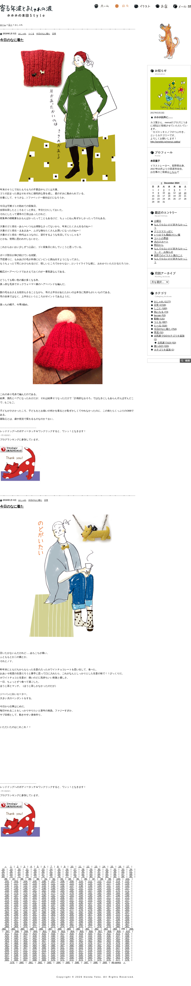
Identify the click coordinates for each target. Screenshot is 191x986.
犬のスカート (161, 241)
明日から (159, 245)
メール (182, 6)
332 (62, 919)
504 (90, 948)
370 (25, 926)
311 (127, 914)
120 (44, 883)
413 (25, 933)
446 (71, 938)
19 (11, 869)
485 (44, 945)
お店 (161, 6)
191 (53, 895)
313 (16, 917)
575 (99, 960)
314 (25, 917)
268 (118, 907)
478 (108, 943)
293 (90, 912)
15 (112, 866)
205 (53, 898)
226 (118, 900)
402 (53, 931)
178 (62, 893)
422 (108, 933)
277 (71, 910)
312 (7, 917)
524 (16, 952)
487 (62, 945)
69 (3, 876)
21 (27, 869)
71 (19, 876)
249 (71, 905)
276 (62, 910)
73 (35, 876)
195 (90, 895)
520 (108, 950)
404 (72, 931)
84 (123, 876)
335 (90, 919)
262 (62, 907)
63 (91, 874)
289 (53, 912)
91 (46, 879)
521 (118, 950)
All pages (116, 962)
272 (25, 910)
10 (72, 866)
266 (99, 907)
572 (71, 960)
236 (81, 902)
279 (90, 910)
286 (25, 912)
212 (118, 898)
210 (99, 898)
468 (16, 943)
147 (34, 888)
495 (7, 948)
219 (53, 900)
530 (71, 952)
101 (127, 879)
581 (30, 962)
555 (44, 957)
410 (128, 931)
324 (118, 917)
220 (62, 900)
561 (99, 957)
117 (16, 883)
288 (44, 912)
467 (7, 943)
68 (131, 874)
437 (118, 936)
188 (25, 895)
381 (127, 926)
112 (99, 881)
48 (107, 872)
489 (81, 945)
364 (99, 924)
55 (27, 874)
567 (25, 960)
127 (108, 883)
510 (16, 950)
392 (96, 929)
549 (118, 955)
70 (11, 876)
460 (71, 941)
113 (108, 881)
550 (127, 955)
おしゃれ (22, 34)
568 (34, 960)
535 (118, 952)
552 (16, 957)
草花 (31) (159, 332)
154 (99, 888)
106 (44, 881)
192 (62, 895)
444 (53, 938)
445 (62, 938)
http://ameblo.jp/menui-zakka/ (165, 141)
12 (88, 866)
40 (43, 872)
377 (90, 926)
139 (90, 886)
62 (83, 874)
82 (107, 876)
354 (7, 924)
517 (81, 950)
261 (53, 907)
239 (108, 902)
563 (118, 957)
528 (53, 952)
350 (99, 922)
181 (90, 893)
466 (127, 941)
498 (34, 948)
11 (80, 866)
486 (53, 945)
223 (90, 900)
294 (99, 912)
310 (118, 914)
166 (81, 891)
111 (90, 881)
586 (77, 962)
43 (67, 872)
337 (108, 919)
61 (75, 874)
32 (115, 869)
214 (7, 900)
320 (81, 917)
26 (67, 869)
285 (16, 912)
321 (90, 917)
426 (16, 936)
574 (90, 960)
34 (131, 869)
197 (108, 895)
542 (53, 955)
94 (70, 879)
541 (44, 955)
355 (16, 924)
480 (127, 943)
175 (34, 893)
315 (34, 917)
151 (71, 888)
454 (16, 941)
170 (118, 891)
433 (81, 936)
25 (59, 869)
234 (62, 902)
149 (53, 888)
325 (127, 917)
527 (44, 952)
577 (118, 960)
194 (81, 895)
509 (7, 950)
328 (25, 919)
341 (16, 922)
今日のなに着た (43, 34)
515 (62, 950)
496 (16, 948)
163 (53, 891)
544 (71, 955)
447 (81, 938)
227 (127, 900)
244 (25, 905)
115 (127, 881)
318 (62, 917)
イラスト (142, 6)
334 (81, 919)
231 (34, 902)
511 (25, 950)
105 (34, 881)
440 (16, 938)
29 (91, 869)
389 (68, 929)
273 (34, 910)
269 (127, 907)
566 (16, 960)
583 (49, 962)
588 (95, 962)
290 (62, 912)
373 (53, 926)
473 (62, 943)
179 (71, 893)
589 (104, 962)
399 (26, 931)
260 (44, 907)
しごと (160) (160, 308)
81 (99, 876)
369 (16, 926)
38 (27, 872)
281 (108, 910)
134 (44, 886)
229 (16, 902)
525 (25, 952)
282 (118, 910)
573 (81, 960)
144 (7, 888)
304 (62, 914)
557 (62, 957)
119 (34, 883)
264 (81, 907)
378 (99, 926)
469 (25, 943)
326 (7, 919)
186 (7, 895)
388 (59, 929)
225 (108, 900)
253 (108, 905)
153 (90, 888)
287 (34, 912)
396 (131, 929)
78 (75, 876)
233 (53, 902)
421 (99, 933)
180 (81, 893)
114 (118, 881)
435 (99, 936)
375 (71, 926)
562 (108, 957)
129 (127, 883)
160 (25, 891)
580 (21, 962)
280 (99, 910)
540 (34, 955)
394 (115, 929)
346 (62, 922)
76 (59, 876)
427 (25, 936)
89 (30, 879)
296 (118, 912)
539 (25, 955)
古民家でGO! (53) (167, 342)
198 (118, 895)
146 (25, 888)
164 (62, 891)
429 (44, 936)
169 (108, 891)
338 (118, 919)
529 (62, 952)
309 (108, 914)
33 (123, 869)
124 (81, 883)
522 (127, 950)
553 (25, 957)
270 (7, 910)
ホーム (101, 6)
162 (44, 891)
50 (123, 872)
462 (90, 941)
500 (53, 948)
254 (118, 905)
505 (99, 948)
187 (16, 895)
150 (62, 888)
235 (71, 902)
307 (90, 914)
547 (99, 955)
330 (44, 919)
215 (16, 900)
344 (44, 922)
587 (86, 962)
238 (99, 902)
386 (41, 929)
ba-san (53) (160, 315)
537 (7, 955)
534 (108, 952)
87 (14, 879)
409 (118, 931)
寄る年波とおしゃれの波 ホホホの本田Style (26, 11)
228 (7, 902)
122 (62, 883)
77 (67, 876)
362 (81, 924)
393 (105, 929)
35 (3, 872)
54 (19, 874)
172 (7, 893)
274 (44, 910)
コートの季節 (161, 238)
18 (3, 869)
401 (44, 931)
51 (131, 872)
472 (53, 943)
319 (71, 917)
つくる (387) (160, 322)
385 (31, 929)
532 (90, 952)
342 (25, 922)
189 (34, 895)
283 (127, 910)
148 (44, 888)
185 (127, 893)
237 (90, 902)
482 (16, 945)
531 (81, 952)
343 (34, 922)
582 (40, 962)
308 (99, 914)
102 (7, 881)
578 (127, 960)
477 (99, 943)
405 (81, 931)
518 (90, 950)
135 (53, 886)
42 (59, 872)
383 (13, 929)
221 (71, 900)
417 (62, 933)
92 (54, 879)
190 (44, 895)
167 (90, 891)
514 (53, 950)
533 (99, 952)
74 (43, 876)
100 (118, 879)
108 (62, 881)
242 (7, 905)
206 (62, 898)
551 (7, 957)
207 (71, 898)
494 (127, 945)
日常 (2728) (160, 305)
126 (99, 883)
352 (118, 922)
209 (90, 898)
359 (53, 924)
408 (109, 931)
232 (44, 902)
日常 (54, 34)
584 (58, 962)
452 (127, 938)
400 (35, 931)
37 (19, 872)
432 (71, 936)
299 (16, 914)
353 (127, 922)
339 (127, 919)
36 (11, 872)
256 (7, 907)
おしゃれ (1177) (162, 301)
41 (51, 872)
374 (62, 926)
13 (96, 866)
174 (25, 893)
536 (127, 952)
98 (101, 879)
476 (90, 943)
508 (127, 948)
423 (118, 933)
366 (118, 924)
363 (90, 924)
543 (62, 955)
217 (34, 900)
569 (44, 960)
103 (16, 881)
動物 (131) (159, 318)
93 (62, 879)
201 (16, 898)
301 (34, 914)
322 (99, 917)
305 (71, 914)
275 (53, 910)
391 (87, 929)
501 (62, 948)
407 (100, 931)
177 (53, 893)
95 (78, 879)
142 (118, 886)
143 (127, 886)
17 (128, 866)
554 (34, 957)
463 (99, 941)
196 (99, 895)
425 (7, 936)
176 (44, 893)
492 (108, 945)
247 (53, 905)
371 (34, 926)
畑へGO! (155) (161, 346)
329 (34, 919)
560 (90, 957)
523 (7, 952)
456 (34, 941)
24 (51, 869)
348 (81, 922)
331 (53, 919)
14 (104, 866)
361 (71, 924)
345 (53, 922)
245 (34, 905)
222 (81, 900)
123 (71, 883)
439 (7, 938)
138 (81, 886)
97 (94, 879)
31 (107, 869)
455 (25, 941)
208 (81, 898)
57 (43, 874)
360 (62, 924)
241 (127, 902)
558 (71, 957)
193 (71, 895)
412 (16, 933)
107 (53, 881)
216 (25, 900)
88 (22, 879)
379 (108, 926)
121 (53, 883)
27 (75, 869)
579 (12, 962)
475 (81, 943)
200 (7, 898)
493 (118, 945)
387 (50, 929)
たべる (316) (160, 325)
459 (62, 941)
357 (34, 924)
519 (99, 950)
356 (25, 924)
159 (16, 891)
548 (108, 955)
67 (123, 874)
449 (99, 938)
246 (44, 905)
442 (34, 938)
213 (127, 898)
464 (108, 941)
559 (81, 957)
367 (127, 924)
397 (7, 931)
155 (108, 888)
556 (53, 957)
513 (44, 950)
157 (127, 888)
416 (53, 933)
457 (44, 941)
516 (71, 950)
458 (53, 941)
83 (115, 876)
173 (16, 893)
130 (7, 886)
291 (71, 912)
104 (25, 881)
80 (91, 876)
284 (7, 912)
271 (16, 910)
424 (127, 933)
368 (7, 926)
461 (81, 941)
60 (67, 874)
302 (44, 914)
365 (108, 924)
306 (81, 914)
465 (118, 941)
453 (7, 941)
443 (44, 938)
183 (108, 893)
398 (16, 931)
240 (118, 902)
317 (53, 917)
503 (81, 948)
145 (16, 888)
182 (99, 893)
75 (51, 876)
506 (108, 948)
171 (127, 891)
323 (108, 917)
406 (90, 931)
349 (90, 922)
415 (44, 933)
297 (127, 912)
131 (16, 886)
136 (62, 886)
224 (99, 900)
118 (25, 883)
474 (71, 943)
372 (44, 926)
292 (81, 912)
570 (53, 960)
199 (127, 895)
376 (81, 926)
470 (34, 943)
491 (99, 945)
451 (118, 938)
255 (127, 905)
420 (90, 933)
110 (81, 881)
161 (34, 891)
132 (25, 886)
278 (81, 910)
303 (53, 914)
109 (71, 881)
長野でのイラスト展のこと (168, 255)
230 (25, 902)
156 (118, 888)
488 (71, 945)
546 (90, 955)
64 (99, 874)
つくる (31, 34)
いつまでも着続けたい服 (167, 235)
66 (115, 874)
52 (3, 874)
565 (7, 960)
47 (99, 872)
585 (67, 962)
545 (81, 955)
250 (81, 905)
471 (44, 943)
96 (86, 879)
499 (44, 948)
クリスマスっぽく (163, 231)
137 (71, 886)
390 (78, 929)
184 (118, 893)
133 (34, 886)
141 (108, 886)
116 (7, 883)
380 (118, 926)
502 (71, 948)
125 (90, 883)
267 (108, 907)
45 (83, 872)
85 (131, 876)
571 (62, 960)
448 (90, 938)
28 (83, 869)
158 (7, 891)
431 (62, 936)
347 (71, 922)
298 (7, 914)
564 (127, 957)
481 (7, 945)
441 (25, 938)
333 (71, 919)
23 (43, 869)
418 (71, 933)
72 (27, 876)
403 (63, 931)
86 (6, 879)
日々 (122, 6)
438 (127, 936)
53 (11, 874)
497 (25, 948)
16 (120, 866)
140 (99, 886)
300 (25, 914)
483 (25, 945)
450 (108, 938)
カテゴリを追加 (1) (164, 349)
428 (34, 936)
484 (34, 945)
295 (108, 912)
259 (34, 907)
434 (90, 936)
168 (99, 891)
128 (118, 883)
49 (115, 872)
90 (38, 879)
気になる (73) (161, 312)
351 (108, 922)
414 (34, 933)
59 (59, 874)
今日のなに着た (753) (165, 329)
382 (4, 929)
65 (107, 874)
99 (109, 879)
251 (90, 905)
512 (34, 950)
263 (71, 907)
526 (34, 952)
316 (44, 917)
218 (44, 900)
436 (108, 936)
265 (90, 907)
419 (81, 933)
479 (118, 943)
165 (71, 891)
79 (83, 876)
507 (118, 948)
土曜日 (157, 221)
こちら (173, 172)
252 (99, 905)
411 (7, 933)
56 (35, 874)
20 (19, 869)
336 (99, 919)
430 (53, 936)
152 (81, 888)
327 (16, 919)
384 (22, 929)
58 (51, 874)
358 (44, 924)
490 (90, 945)
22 (35, 869)
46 (91, 872)
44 (75, 872)
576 (108, 960)
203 (34, 898)
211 (108, 898)
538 (16, 955)
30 (99, 869)
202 (25, 898)
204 (44, 898)
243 (16, 905)
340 (7, 922)
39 (35, 872)
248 (62, 905)
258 (25, 907)
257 (16, 907)
